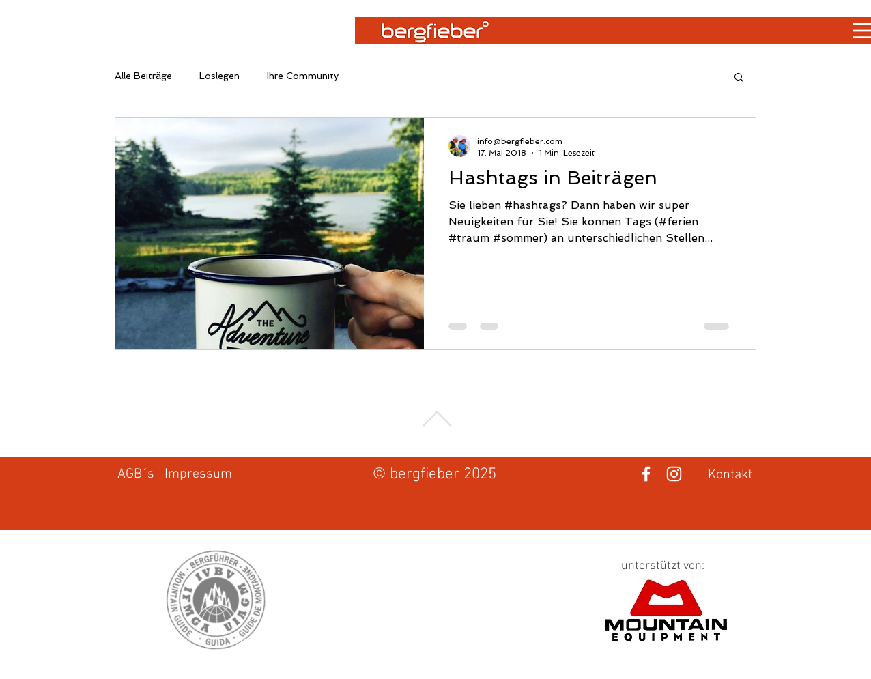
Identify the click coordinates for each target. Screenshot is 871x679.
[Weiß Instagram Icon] (674, 474)
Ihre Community (303, 75)
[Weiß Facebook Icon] (646, 474)
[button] (738, 78)
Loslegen (219, 75)
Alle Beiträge (143, 75)
